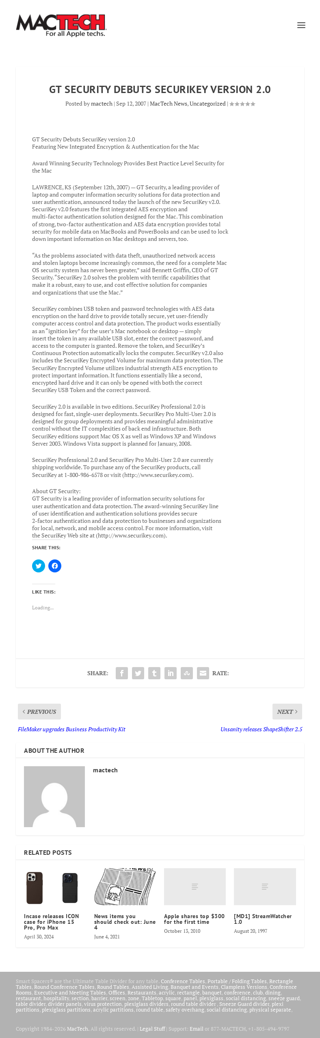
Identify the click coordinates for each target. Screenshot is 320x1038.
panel (190, 998)
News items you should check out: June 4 (125, 921)
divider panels (65, 1004)
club (258, 992)
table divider (30, 1004)
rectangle (188, 992)
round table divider (194, 1004)
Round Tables (113, 986)
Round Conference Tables (64, 986)
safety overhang (185, 1009)
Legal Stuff (152, 1028)
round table (149, 1009)
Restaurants (142, 992)
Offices (116, 992)
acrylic (167, 992)
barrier (99, 998)
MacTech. (78, 1028)
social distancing (246, 998)
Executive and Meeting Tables (70, 992)
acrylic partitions (113, 1009)
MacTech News (168, 103)
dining (273, 992)
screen (117, 998)
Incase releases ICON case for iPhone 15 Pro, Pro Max (51, 921)
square (173, 998)
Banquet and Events (194, 986)
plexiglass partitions (66, 1009)
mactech (101, 103)
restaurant (28, 998)
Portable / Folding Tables (237, 981)
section (80, 998)
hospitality (56, 998)
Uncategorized (208, 103)
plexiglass (211, 998)
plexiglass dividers (146, 1004)
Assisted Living (150, 986)
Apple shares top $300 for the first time (194, 918)
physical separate (270, 1009)
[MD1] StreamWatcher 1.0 (263, 918)
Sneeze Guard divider (244, 1004)
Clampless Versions (244, 986)
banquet (212, 992)
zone (133, 998)
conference (237, 992)
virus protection (103, 1004)
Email (196, 1028)
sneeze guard (284, 998)
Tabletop (152, 998)
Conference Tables (183, 981)
